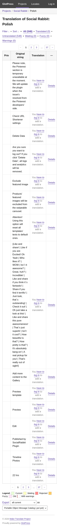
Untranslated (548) (12, 36)
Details (51, 86)
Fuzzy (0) (44, 36)
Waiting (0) (30, 36)
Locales (35, 4)
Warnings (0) (9, 40)
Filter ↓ (5, 31)
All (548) (27, 31)
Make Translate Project (20, 519)
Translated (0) (43, 31)
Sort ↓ (16, 31)
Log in (51, 4)
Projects (22, 4)
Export (5, 502)
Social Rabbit (20, 11)
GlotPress (7, 4)
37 (47, 47)
